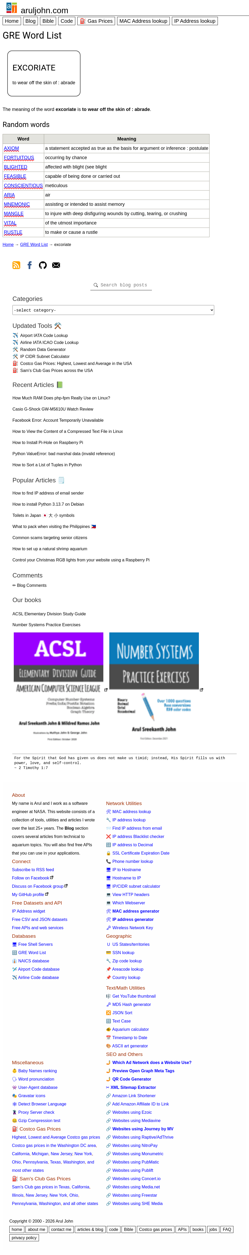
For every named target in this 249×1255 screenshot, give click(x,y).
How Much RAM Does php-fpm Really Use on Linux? (61, 400)
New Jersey (61, 1156)
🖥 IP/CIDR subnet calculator (133, 888)
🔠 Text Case (118, 1023)
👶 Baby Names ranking (34, 1073)
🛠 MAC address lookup (128, 814)
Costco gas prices (155, 1231)
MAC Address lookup (143, 21)
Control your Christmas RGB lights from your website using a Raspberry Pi (81, 562)
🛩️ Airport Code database (36, 971)
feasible (15, 176)
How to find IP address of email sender (48, 495)
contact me (61, 1231)
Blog (30, 21)
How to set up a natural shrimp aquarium (49, 551)
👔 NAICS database (30, 963)
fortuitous (19, 157)
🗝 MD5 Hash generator (128, 1006)
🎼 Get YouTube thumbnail (131, 998)
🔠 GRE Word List (29, 955)
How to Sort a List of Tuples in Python (47, 467)
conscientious (23, 185)
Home (12, 21)
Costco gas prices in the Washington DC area (54, 1147)
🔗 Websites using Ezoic (129, 1114)
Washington (74, 1164)
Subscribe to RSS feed (33, 872)
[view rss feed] (16, 266)
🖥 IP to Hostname (123, 872)
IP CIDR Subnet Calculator (45, 358)
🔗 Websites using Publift (129, 1172)
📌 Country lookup (123, 979)
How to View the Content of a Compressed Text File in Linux (67, 433)
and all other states (80, 1205)
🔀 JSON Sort (119, 1015)
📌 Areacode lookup (124, 971)
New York (83, 1156)
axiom (11, 148)
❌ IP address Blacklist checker (135, 838)
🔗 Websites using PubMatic (132, 1164)
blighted (15, 167)
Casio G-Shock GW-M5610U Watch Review (52, 411)
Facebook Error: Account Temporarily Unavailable (58, 422)
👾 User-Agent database (35, 1089)
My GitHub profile (28, 896)
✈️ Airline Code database (35, 979)
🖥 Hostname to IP (123, 880)
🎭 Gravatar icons (28, 1098)
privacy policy (24, 1240)
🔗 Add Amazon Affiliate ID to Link (137, 1106)
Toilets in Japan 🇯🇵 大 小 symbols (43, 517)
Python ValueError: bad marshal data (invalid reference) (63, 456)
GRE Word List (34, 244)
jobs (213, 1231)
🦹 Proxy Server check (33, 1114)
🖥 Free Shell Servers (32, 946)
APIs (182, 1231)
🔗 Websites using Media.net (133, 1189)
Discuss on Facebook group (37, 888)
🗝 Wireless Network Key (129, 930)
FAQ (227, 1231)
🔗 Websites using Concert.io (133, 1181)
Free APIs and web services (37, 930)
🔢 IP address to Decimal (129, 847)
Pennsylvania (35, 1164)
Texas (55, 1164)
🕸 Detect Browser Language (39, 1106)
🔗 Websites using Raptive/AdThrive (139, 1139)
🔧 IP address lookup (125, 822)
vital (10, 222)
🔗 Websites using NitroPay (131, 1147)
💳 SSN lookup (120, 955)
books (198, 1231)
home (17, 1231)
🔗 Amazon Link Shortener (131, 1098)
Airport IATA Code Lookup (44, 337)
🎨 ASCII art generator (127, 1048)
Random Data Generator (43, 351)
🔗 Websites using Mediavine (133, 1122)
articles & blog (90, 1231)
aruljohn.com (44, 10)
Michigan (40, 1156)
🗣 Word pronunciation (33, 1081)
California (21, 1156)
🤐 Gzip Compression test (36, 1122)
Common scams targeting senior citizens (49, 540)
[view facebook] (29, 266)
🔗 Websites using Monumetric (134, 1156)
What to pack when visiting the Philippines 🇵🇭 (54, 528)
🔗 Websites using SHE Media (134, 1205)
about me (36, 1231)
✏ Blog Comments (29, 587)
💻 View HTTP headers (127, 896)
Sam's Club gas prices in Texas (41, 1189)
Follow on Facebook (30, 880)
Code (66, 21)
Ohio (16, 1164)
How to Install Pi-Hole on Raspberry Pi (47, 444)
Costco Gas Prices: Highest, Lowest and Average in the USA (76, 365)
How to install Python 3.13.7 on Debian (48, 506)
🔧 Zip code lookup (124, 963)
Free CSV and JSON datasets (39, 921)
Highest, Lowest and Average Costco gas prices (56, 1139)
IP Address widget (28, 913)
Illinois (17, 1197)
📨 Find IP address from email (134, 830)
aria (9, 195)
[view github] (43, 266)
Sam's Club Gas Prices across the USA (56, 372)
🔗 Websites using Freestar (131, 1197)
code (113, 1231)
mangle (14, 213)
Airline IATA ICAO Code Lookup (49, 344)
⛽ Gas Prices (96, 21)
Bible (48, 21)
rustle (13, 232)
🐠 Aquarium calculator (127, 1031)
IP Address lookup (195, 21)
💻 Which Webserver (125, 905)
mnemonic (17, 204)
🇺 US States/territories (128, 946)
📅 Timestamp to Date (126, 1040)
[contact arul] (56, 266)
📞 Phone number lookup (129, 863)
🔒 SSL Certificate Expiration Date (137, 855)
